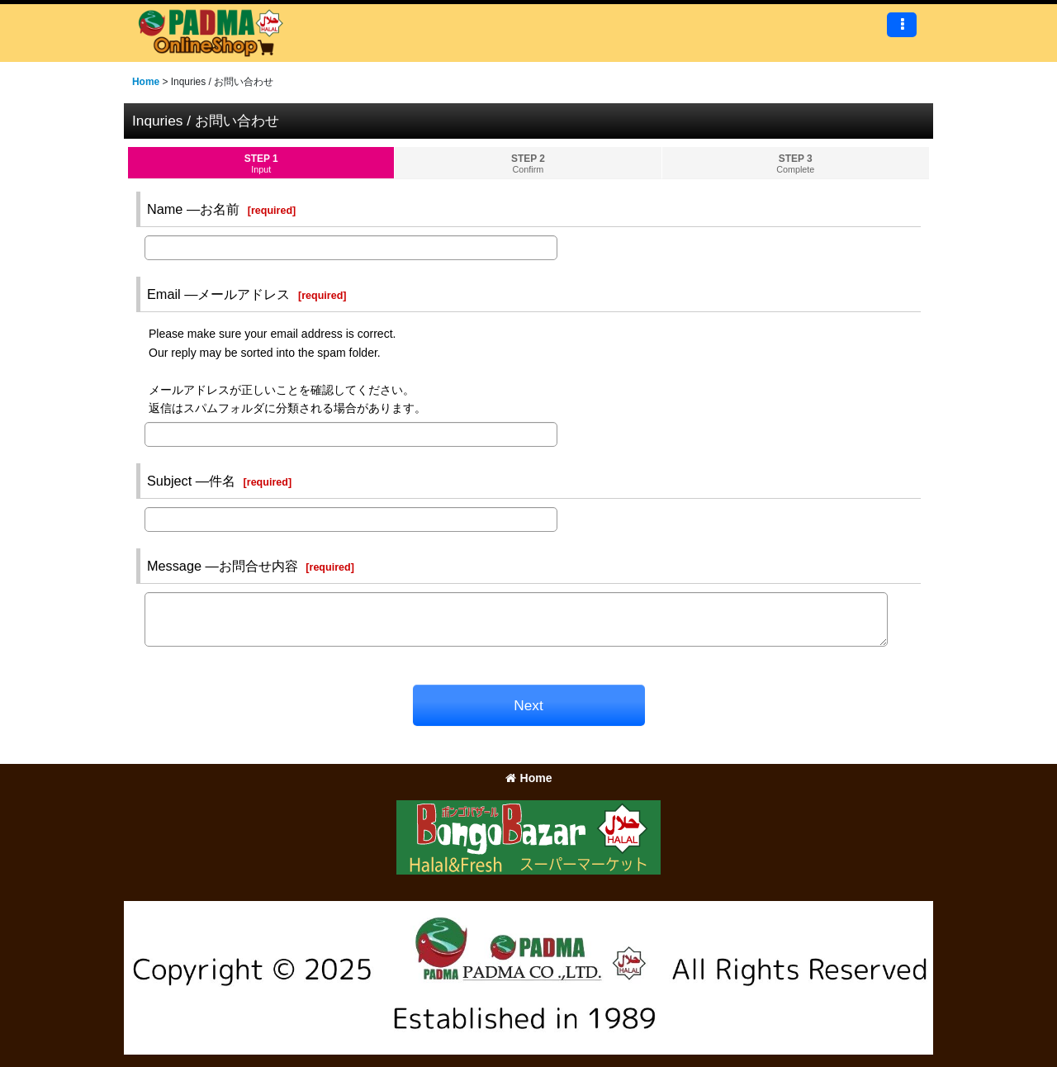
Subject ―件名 (191, 480)
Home (528, 778)
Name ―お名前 (193, 209)
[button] (902, 24)
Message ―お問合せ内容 (222, 565)
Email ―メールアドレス (218, 294)
